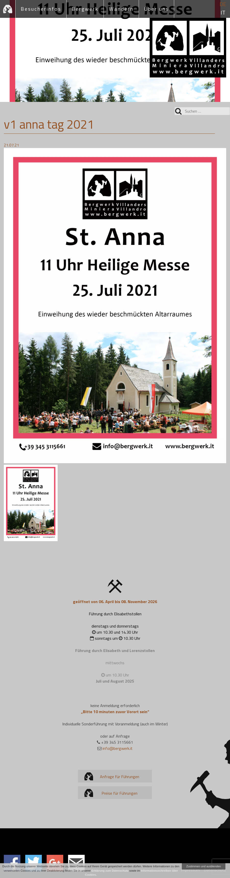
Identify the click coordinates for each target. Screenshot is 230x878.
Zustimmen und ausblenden (203, 866)
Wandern (121, 9)
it (223, 12)
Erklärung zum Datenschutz (110, 870)
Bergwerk (85, 9)
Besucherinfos (41, 9)
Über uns (156, 9)
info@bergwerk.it (118, 748)
